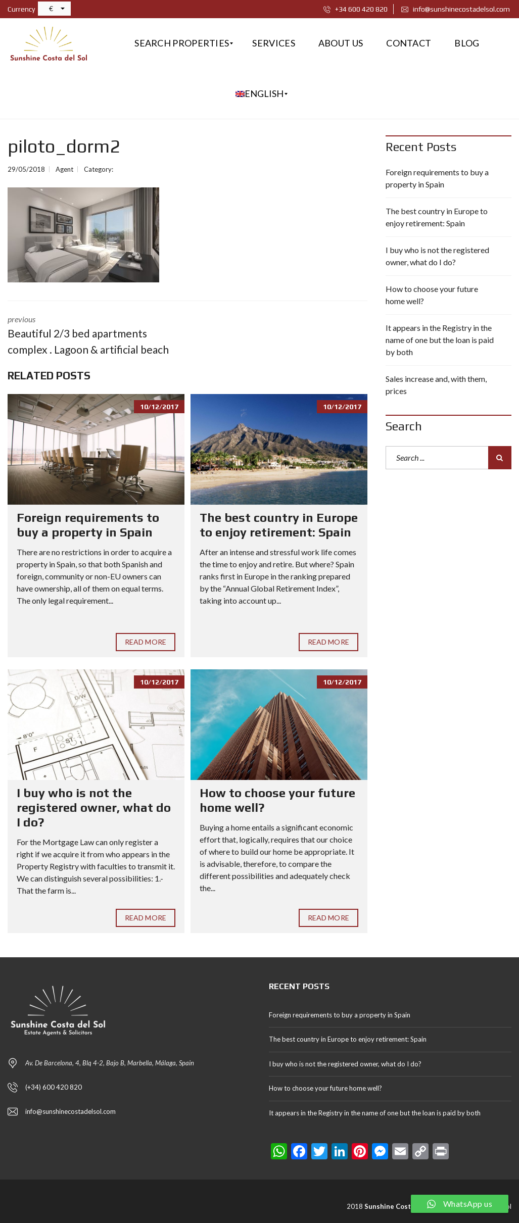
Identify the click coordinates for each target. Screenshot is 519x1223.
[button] (54, 9)
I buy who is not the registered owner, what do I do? (94, 807)
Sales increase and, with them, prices (436, 385)
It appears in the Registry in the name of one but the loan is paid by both (440, 340)
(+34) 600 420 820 (53, 1087)
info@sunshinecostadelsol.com (455, 9)
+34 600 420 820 (355, 9)
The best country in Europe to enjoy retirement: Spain (279, 525)
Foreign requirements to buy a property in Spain (88, 525)
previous (90, 335)
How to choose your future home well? (432, 295)
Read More (145, 642)
